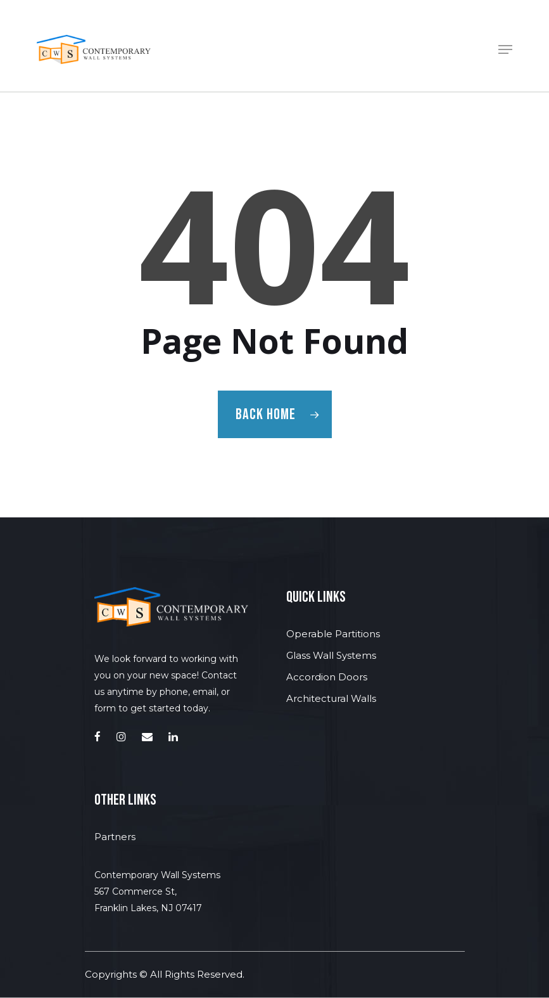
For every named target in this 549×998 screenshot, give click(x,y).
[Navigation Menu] (505, 49)
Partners (115, 837)
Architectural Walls (331, 698)
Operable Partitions (333, 634)
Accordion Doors (326, 677)
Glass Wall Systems (331, 655)
